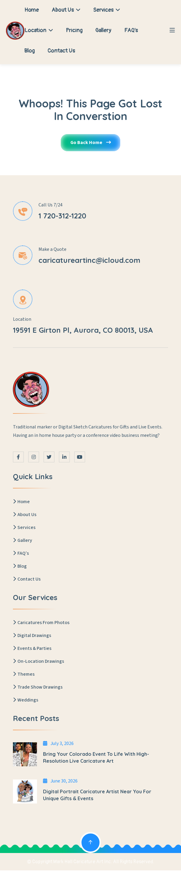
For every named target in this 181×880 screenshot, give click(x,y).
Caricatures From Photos (41, 623)
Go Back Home (90, 143)
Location (38, 30)
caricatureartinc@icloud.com (89, 260)
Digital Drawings (32, 635)
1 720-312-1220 (62, 216)
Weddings (25, 700)
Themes (24, 674)
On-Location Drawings (38, 661)
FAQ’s (131, 30)
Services (106, 10)
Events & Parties (32, 648)
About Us (66, 10)
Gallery (103, 30)
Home (31, 10)
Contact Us (61, 50)
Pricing (74, 30)
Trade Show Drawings (38, 687)
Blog (29, 50)
